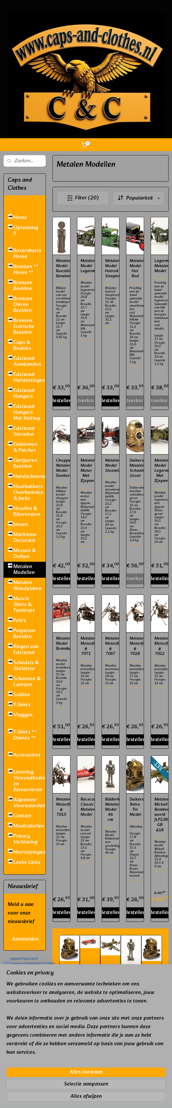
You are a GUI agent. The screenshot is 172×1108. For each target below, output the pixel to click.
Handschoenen (29, 476)
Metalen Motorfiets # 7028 (135, 646)
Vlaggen (23, 715)
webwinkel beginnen (99, 1098)
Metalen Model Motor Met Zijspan (86, 470)
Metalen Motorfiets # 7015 (61, 807)
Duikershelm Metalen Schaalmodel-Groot (135, 468)
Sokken (21, 694)
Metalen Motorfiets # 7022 (159, 646)
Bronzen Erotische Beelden (23, 326)
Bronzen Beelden (22, 285)
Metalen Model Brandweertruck (61, 643)
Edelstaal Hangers (24, 393)
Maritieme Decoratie (25, 537)
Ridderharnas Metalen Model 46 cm (110, 809)
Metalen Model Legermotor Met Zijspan (159, 470)
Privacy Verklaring (25, 839)
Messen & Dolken (24, 553)
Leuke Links (26, 862)
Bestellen (61, 400)
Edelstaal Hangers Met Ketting (26, 412)
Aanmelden (25, 939)
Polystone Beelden (24, 633)
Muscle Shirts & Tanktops (24, 604)
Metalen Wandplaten (27, 585)
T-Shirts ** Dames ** (25, 735)
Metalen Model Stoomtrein (110, 465)
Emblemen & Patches (25, 447)
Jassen (20, 524)
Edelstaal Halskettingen (29, 377)
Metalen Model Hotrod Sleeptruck (110, 268)
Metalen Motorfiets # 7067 (110, 646)
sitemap (71, 1098)
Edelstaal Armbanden (27, 361)
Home (20, 217)
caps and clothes (22, 1039)
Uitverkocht (86, 400)
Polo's (19, 620)
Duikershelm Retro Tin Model (135, 807)
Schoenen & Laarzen (27, 681)
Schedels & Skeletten (26, 665)
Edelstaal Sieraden (24, 431)
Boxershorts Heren (27, 253)
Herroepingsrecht (29, 852)
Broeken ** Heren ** (25, 269)
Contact (22, 816)
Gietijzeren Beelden (25, 463)
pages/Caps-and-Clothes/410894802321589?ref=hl (24, 964)
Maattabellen (28, 826)
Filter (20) (83, 198)
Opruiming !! (25, 230)
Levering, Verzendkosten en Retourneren (29, 781)
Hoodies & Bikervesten (26, 511)
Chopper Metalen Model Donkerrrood (61, 468)
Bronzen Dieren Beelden (22, 304)
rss (81, 1098)
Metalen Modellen (24, 569)
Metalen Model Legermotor (86, 266)
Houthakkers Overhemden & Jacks (28, 492)
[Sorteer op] (138, 198)
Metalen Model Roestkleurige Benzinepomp (61, 268)
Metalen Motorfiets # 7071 (86, 646)
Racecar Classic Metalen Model (86, 807)
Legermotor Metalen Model (159, 266)
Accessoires (26, 755)
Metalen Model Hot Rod (135, 268)
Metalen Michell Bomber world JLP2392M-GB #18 (159, 814)
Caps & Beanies (22, 345)
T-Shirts (21, 705)
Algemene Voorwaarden (29, 803)
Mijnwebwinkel (143, 1098)
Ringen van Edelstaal (26, 649)
